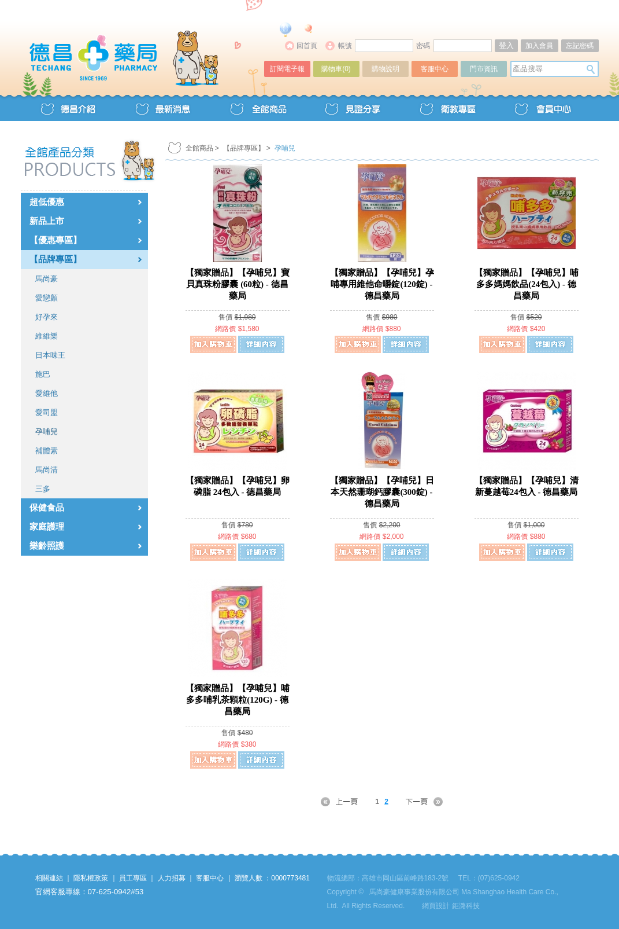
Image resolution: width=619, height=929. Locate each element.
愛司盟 (46, 412)
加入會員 (539, 46)
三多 (42, 488)
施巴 (42, 374)
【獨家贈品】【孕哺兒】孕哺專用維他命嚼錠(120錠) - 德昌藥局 (382, 284)
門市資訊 (484, 69)
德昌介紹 (68, 108)
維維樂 (46, 336)
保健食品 (46, 507)
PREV (346, 801)
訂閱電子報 (287, 69)
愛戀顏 (46, 297)
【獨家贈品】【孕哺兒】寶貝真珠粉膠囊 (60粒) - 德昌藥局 (238, 284)
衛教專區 (447, 108)
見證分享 (352, 108)
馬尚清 (46, 469)
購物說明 (385, 69)
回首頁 (306, 46)
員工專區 (133, 878)
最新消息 (163, 108)
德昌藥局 (143, 45)
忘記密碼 (580, 46)
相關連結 (49, 878)
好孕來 (46, 317)
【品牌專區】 (55, 259)
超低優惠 (46, 202)
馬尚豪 (46, 278)
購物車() (336, 69)
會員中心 (542, 108)
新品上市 (46, 221)
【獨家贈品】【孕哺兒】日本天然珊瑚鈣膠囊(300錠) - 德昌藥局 (382, 492)
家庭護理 (46, 526)
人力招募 (172, 878)
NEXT (417, 801)
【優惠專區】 (55, 240)
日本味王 (50, 355)
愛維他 (46, 393)
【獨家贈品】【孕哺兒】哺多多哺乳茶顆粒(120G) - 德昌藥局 (238, 700)
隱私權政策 (90, 878)
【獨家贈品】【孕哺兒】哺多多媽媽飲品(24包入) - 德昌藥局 (527, 284)
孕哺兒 (46, 431)
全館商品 (257, 108)
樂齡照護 (46, 545)
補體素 (46, 450)
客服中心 (435, 69)
